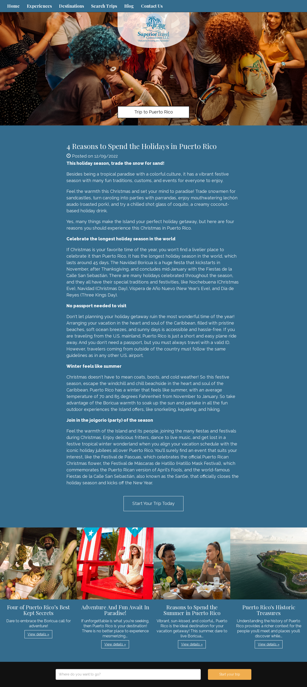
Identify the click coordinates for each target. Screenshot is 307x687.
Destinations (71, 6)
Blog (129, 6)
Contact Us (152, 6)
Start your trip (229, 674)
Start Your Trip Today (153, 503)
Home (13, 6)
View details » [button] (38, 634)
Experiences (39, 6)
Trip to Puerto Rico (153, 111)
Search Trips (104, 6)
